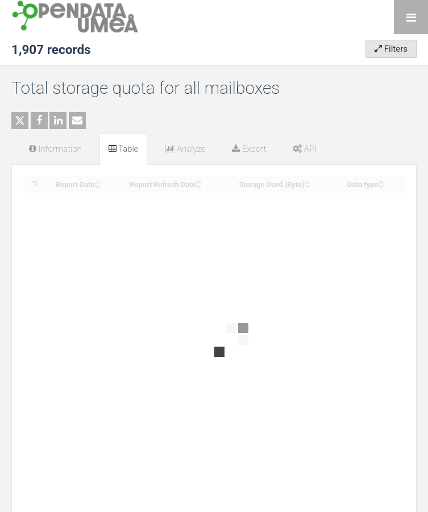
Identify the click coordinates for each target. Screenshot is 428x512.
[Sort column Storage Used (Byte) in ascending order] (307, 181)
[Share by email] (77, 120)
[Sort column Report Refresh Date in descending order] (198, 185)
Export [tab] (249, 149)
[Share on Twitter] (19, 120)
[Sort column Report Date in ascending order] (97, 181)
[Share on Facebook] (39, 120)
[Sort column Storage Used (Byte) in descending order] (307, 185)
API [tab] (305, 149)
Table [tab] (124, 149)
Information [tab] (55, 149)
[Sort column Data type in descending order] (381, 185)
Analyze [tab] (185, 149)
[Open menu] (411, 17)
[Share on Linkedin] (58, 120)
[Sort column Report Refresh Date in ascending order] (198, 181)
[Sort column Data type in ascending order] (381, 181)
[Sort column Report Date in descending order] (97, 185)
